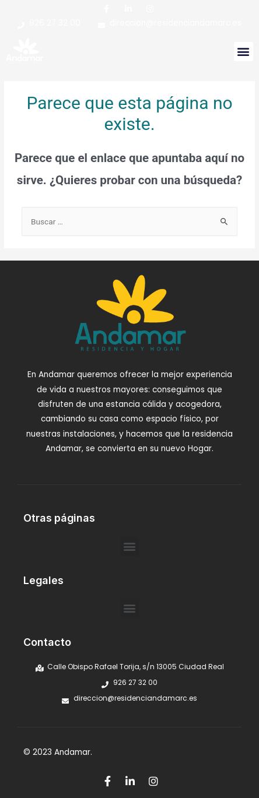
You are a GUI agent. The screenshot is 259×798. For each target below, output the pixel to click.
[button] (243, 51)
